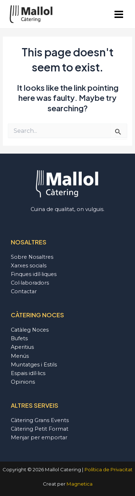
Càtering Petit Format (39, 429)
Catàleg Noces (30, 330)
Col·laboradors (30, 283)
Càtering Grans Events (40, 420)
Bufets (19, 338)
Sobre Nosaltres (32, 257)
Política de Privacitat (108, 469)
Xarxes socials (28, 265)
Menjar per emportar (39, 437)
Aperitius (22, 347)
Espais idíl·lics (28, 373)
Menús (20, 356)
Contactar (24, 291)
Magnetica (80, 484)
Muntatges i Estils (34, 364)
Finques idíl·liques (34, 274)
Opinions (23, 382)
